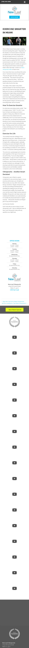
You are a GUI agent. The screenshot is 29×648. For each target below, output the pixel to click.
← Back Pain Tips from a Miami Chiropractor (12, 301)
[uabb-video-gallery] (14, 337)
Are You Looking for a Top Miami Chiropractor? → (15, 303)
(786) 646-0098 (6, 1)
